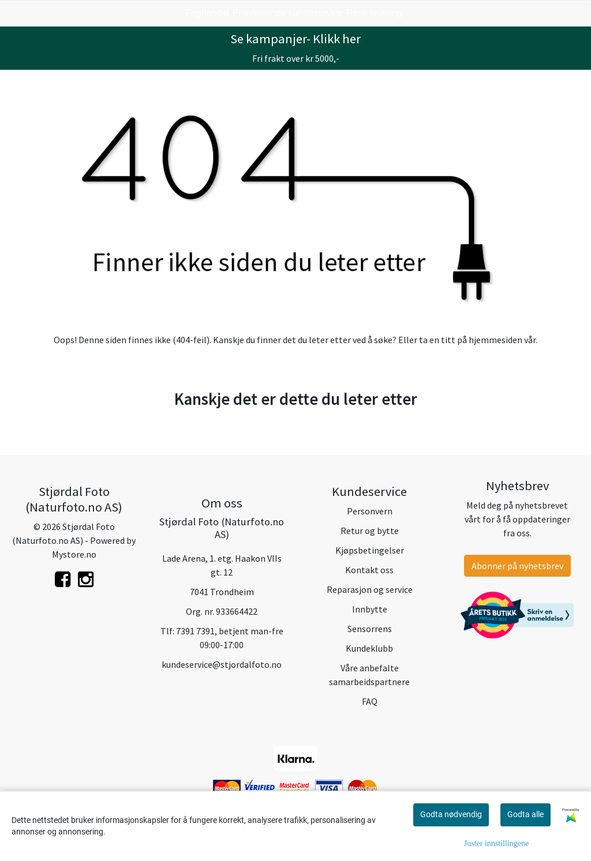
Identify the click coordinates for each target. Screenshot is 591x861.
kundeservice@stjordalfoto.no (222, 664)
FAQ (369, 701)
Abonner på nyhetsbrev (517, 566)
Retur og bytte (370, 530)
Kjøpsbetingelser (369, 550)
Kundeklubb (369, 648)
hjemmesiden (495, 339)
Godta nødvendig (451, 814)
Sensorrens (369, 628)
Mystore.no (74, 554)
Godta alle (525, 814)
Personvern (369, 511)
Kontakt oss (369, 570)
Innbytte (369, 609)
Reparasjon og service (370, 589)
